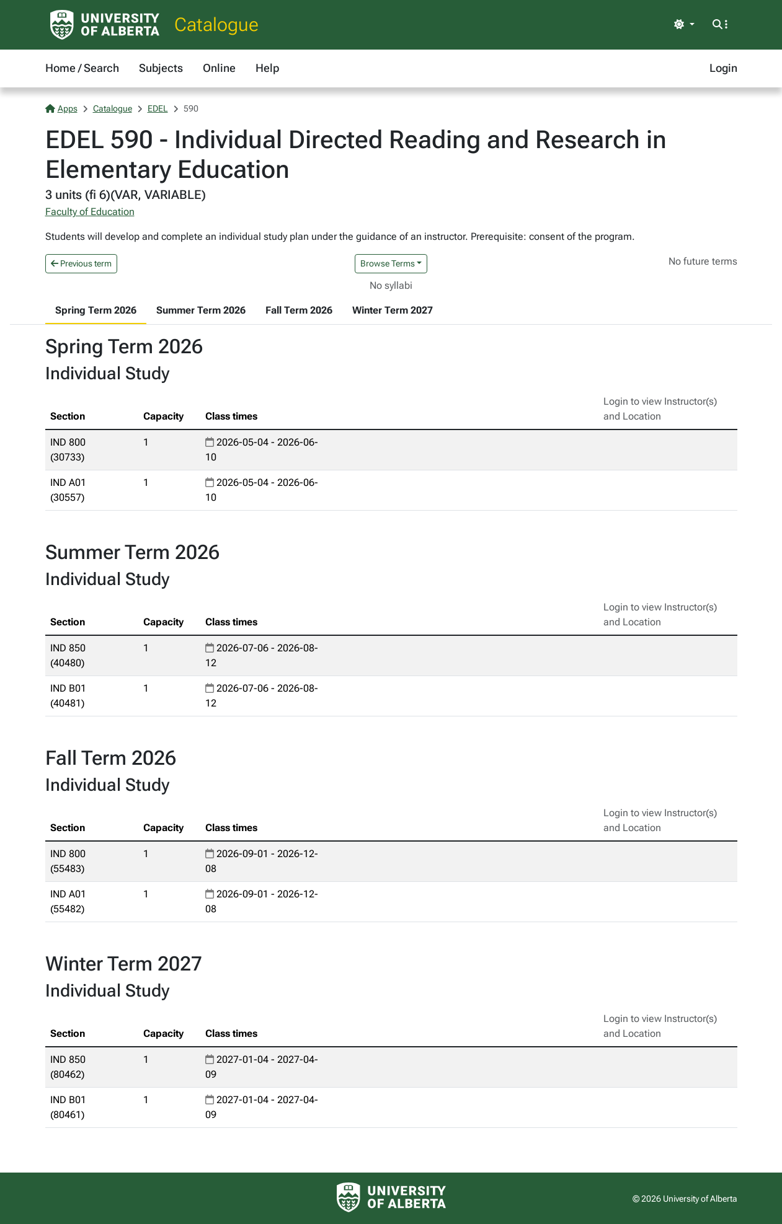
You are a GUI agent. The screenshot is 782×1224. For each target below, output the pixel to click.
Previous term (81, 263)
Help (267, 67)
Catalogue (216, 24)
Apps (61, 108)
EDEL (158, 108)
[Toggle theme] (684, 25)
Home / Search (82, 67)
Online (219, 67)
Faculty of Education (90, 212)
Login (723, 67)
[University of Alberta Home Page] (104, 25)
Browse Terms (387, 263)
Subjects (161, 67)
